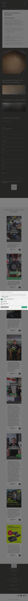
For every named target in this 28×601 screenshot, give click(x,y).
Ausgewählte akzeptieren (4, 307)
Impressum (10, 296)
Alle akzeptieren (24, 307)
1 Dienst (4, 302)
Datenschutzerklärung (5, 296)
